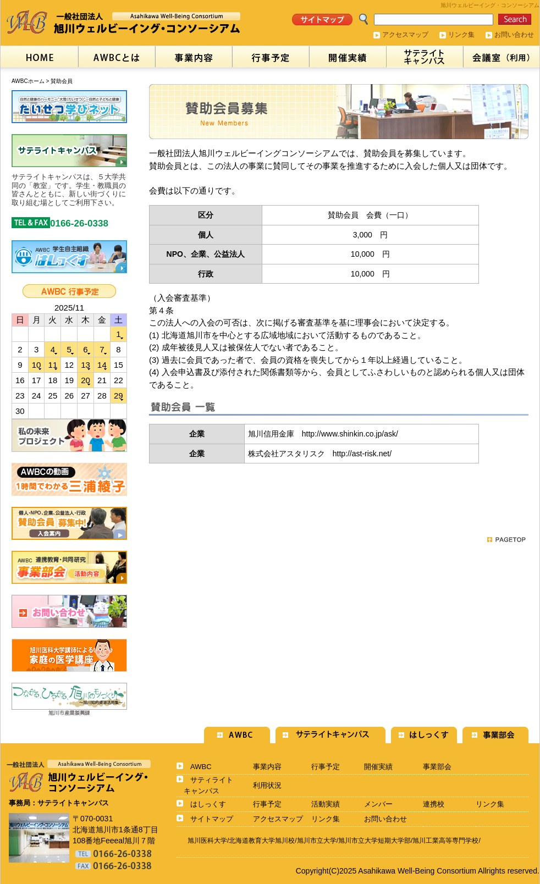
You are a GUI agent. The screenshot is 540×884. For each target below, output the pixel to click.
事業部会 (437, 767)
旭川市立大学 (317, 840)
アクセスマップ (405, 34)
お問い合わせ (514, 34)
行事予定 (325, 767)
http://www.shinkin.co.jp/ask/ (350, 433)
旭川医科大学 (207, 840)
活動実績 (325, 804)
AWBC (201, 767)
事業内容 (267, 767)
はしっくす (208, 804)
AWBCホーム (28, 81)
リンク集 (461, 34)
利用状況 (267, 785)
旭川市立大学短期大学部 (374, 840)
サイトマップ (211, 819)
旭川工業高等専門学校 (445, 840)
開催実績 (378, 767)
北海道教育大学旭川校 (262, 840)
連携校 (433, 804)
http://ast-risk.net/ (362, 453)
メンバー (378, 804)
